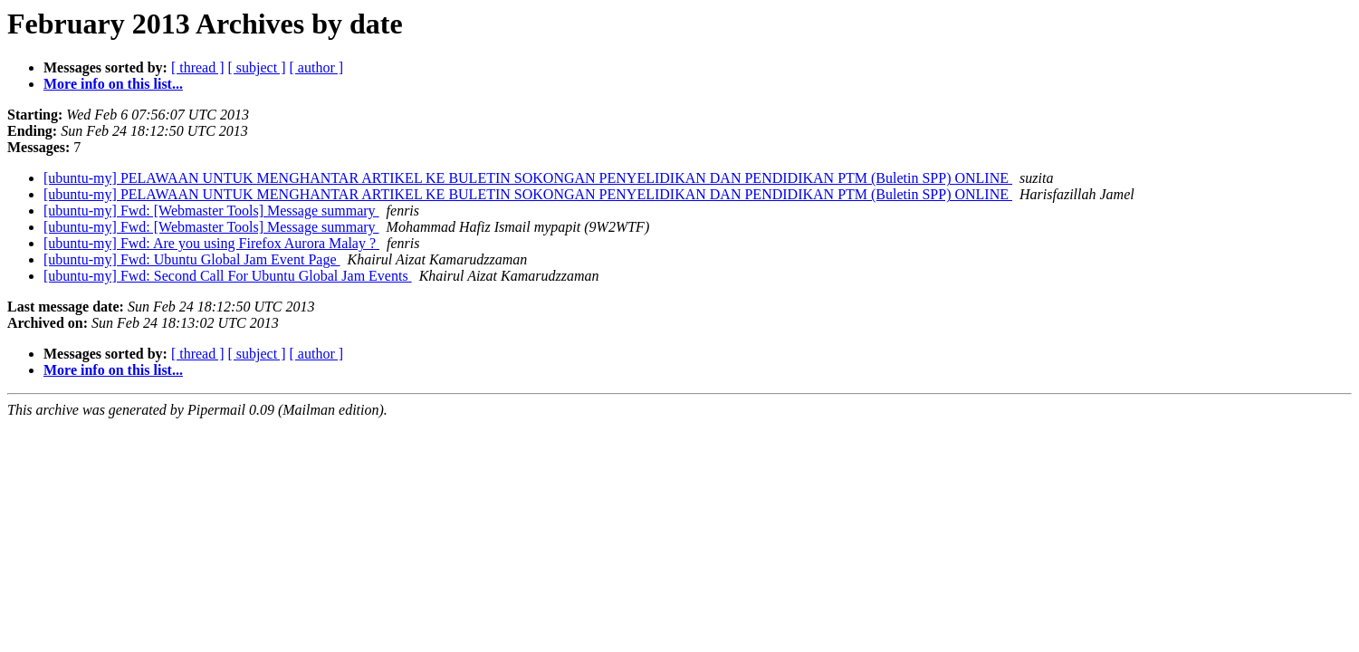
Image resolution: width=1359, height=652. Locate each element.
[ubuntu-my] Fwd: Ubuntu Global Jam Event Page (191, 259)
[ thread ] (198, 67)
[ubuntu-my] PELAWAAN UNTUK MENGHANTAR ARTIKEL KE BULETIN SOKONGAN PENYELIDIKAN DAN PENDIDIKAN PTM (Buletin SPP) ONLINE (527, 178)
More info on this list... (113, 83)
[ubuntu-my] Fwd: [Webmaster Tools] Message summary (211, 210)
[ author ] (317, 67)
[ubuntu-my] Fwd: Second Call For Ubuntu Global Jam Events (227, 275)
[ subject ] (257, 67)
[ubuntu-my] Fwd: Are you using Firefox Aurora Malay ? (211, 243)
